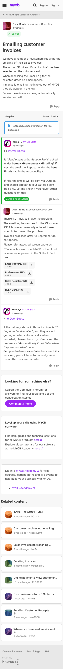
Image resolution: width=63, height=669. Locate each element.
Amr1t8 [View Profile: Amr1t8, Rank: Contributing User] (31, 598)
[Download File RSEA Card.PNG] (28, 291)
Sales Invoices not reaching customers (31, 545)
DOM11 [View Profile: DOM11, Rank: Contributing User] (35, 516)
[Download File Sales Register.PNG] (31, 282)
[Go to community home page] (14, 5)
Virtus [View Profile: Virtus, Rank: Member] (32, 635)
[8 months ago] (21, 565)
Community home (20, 403)
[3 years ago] (20, 617)
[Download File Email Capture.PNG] (31, 265)
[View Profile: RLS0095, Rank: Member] (8, 580)
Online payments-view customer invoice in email (34, 577)
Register (44, 5)
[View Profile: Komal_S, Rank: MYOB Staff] (7, 143)
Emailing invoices (25, 561)
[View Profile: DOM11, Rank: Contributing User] (8, 514)
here (37, 439)
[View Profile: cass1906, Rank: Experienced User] (8, 613)
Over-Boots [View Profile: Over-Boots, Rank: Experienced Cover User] (19, 24)
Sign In (55, 5)
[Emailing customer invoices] (24, 145)
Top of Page (33, 651)
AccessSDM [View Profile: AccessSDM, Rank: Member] (35, 532)
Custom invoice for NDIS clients (34, 594)
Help (47, 651)
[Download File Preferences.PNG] (29, 273)
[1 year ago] (19, 598)
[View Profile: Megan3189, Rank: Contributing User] (8, 563)
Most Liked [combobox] (51, 116)
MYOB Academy (26, 470)
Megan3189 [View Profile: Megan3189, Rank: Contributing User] (37, 565)
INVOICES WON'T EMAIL (29, 512)
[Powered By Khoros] (31, 661)
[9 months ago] (21, 516)
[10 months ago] (22, 582)
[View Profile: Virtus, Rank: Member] (8, 631)
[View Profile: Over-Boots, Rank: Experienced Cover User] (7, 26)
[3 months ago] (21, 549)
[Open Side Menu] (4, 5)
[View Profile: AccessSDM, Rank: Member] (8, 530)
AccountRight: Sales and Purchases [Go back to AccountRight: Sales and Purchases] (21, 14)
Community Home (12, 651)
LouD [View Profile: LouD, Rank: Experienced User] (34, 549)
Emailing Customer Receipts (31, 610)
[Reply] (54, 106)
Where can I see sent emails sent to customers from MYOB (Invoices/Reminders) (34, 629)
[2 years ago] (20, 532)
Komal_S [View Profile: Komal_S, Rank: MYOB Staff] (17, 141)
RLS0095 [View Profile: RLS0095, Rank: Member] (37, 582)
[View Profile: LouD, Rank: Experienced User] (8, 547)
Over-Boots (17, 150)
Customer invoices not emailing (34, 528)
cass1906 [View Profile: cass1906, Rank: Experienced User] (34, 617)
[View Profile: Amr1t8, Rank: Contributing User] (8, 596)
